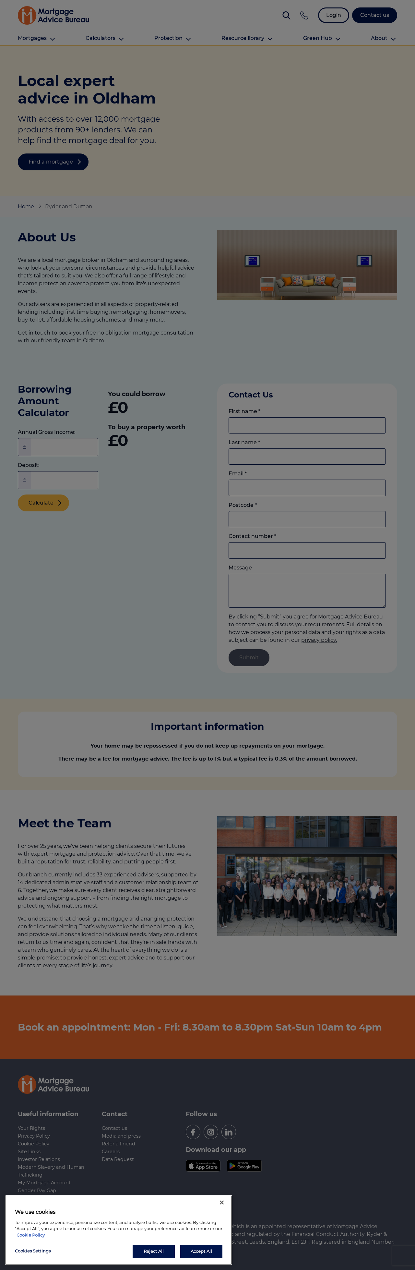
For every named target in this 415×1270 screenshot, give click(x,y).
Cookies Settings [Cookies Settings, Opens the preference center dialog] (33, 1250)
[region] (118, 1230)
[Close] (222, 1202)
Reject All (154, 1251)
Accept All (201, 1251)
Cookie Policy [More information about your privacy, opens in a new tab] (31, 1235)
